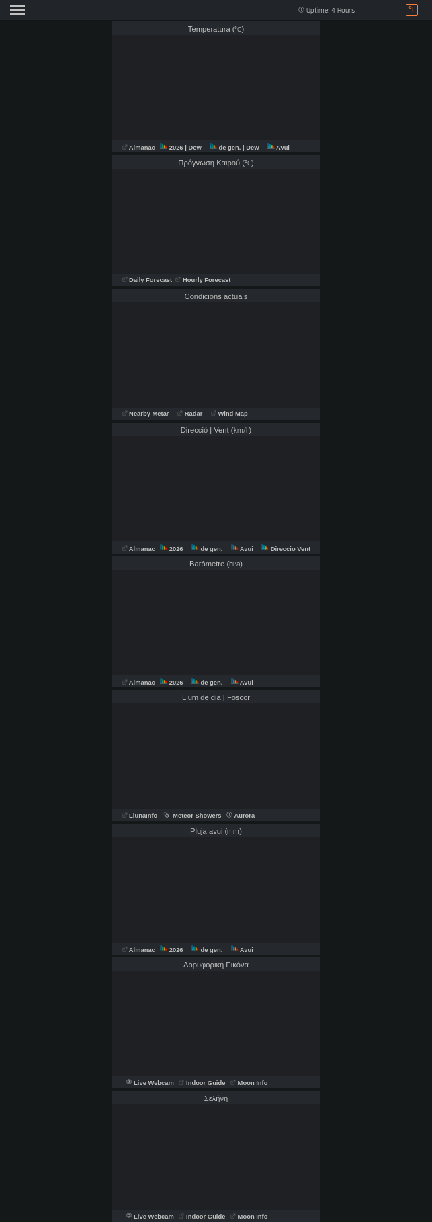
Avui (278, 147)
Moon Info (248, 1083)
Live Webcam (151, 1083)
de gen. (226, 147)
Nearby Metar (146, 413)
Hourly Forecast (202, 280)
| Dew (194, 147)
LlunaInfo (140, 815)
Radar (189, 413)
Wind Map (229, 413)
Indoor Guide (203, 1083)
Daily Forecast (148, 280)
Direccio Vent (285, 548)
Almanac (139, 147)
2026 (172, 147)
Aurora (240, 815)
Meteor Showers (192, 815)
